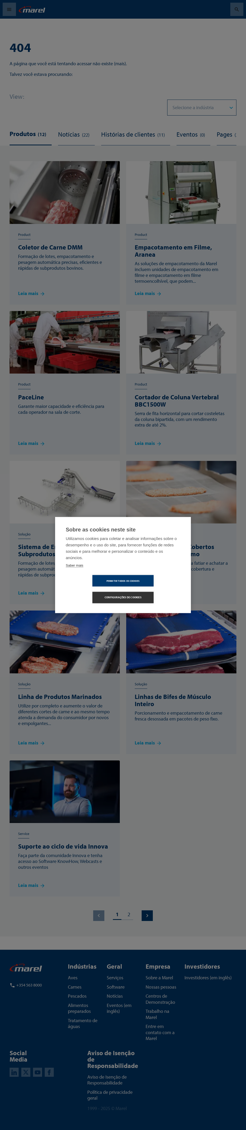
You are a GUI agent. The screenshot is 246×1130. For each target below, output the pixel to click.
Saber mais (74, 574)
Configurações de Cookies (153, 589)
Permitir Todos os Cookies (92, 589)
